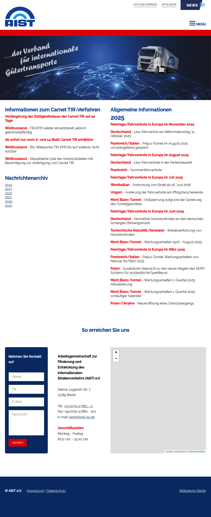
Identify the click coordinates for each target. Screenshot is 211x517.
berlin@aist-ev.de (82, 417)
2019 (8, 206)
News (193, 5)
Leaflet (168, 451)
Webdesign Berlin (192, 491)
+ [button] (116, 353)
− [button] (116, 359)
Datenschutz (56, 491)
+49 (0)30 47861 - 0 (78, 406)
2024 (8, 185)
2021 (8, 197)
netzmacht (179, 451)
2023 (8, 189)
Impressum (35, 491)
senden (17, 443)
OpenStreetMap (197, 451)
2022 (8, 193)
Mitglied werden (145, 4)
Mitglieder (169, 4)
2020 (8, 201)
